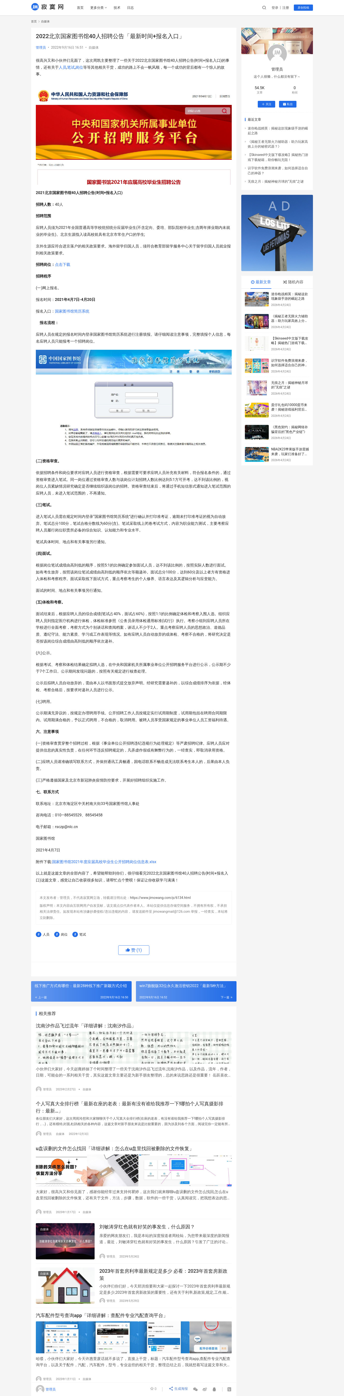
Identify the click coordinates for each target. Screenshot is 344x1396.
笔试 (71, 67)
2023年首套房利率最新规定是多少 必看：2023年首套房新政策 (163, 1278)
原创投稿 (303, 7)
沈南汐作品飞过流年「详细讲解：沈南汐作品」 (86, 1027)
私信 (288, 104)
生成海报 (178, 1389)
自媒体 (94, 47)
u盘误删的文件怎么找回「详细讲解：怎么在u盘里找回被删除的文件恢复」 (115, 1151)
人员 (62, 67)
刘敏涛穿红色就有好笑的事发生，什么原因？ (147, 1228)
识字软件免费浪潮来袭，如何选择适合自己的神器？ (289, 365)
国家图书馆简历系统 (72, 311)
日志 (131, 8)
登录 (275, 8)
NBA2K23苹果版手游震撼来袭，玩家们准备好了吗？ (290, 453)
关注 (266, 104)
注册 (285, 8)
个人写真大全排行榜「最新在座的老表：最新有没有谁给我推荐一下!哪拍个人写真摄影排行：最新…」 (129, 1107)
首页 (81, 8)
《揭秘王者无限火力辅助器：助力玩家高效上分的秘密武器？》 (289, 320)
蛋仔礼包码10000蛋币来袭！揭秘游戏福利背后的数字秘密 (289, 409)
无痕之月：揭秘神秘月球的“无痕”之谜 (276, 181)
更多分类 (98, 8)
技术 (118, 8)
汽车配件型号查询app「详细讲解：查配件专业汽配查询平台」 (102, 1320)
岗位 (79, 67)
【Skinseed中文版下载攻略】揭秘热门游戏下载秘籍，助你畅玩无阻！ (289, 343)
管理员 (41, 47)
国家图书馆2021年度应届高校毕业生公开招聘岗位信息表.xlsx (104, 862)
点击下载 (62, 264)
